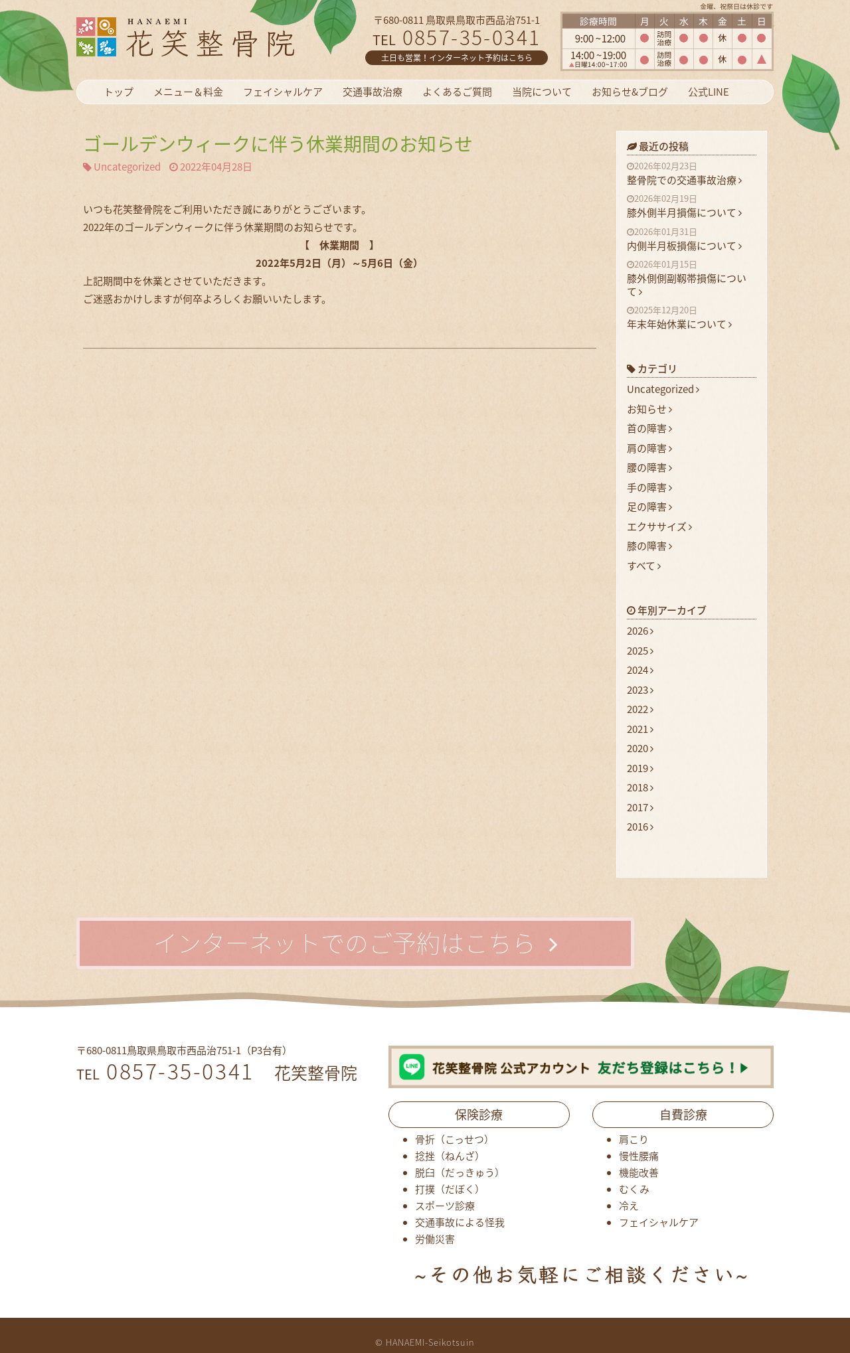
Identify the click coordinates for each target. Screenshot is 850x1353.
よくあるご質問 (457, 91)
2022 (640, 709)
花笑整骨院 (217, 36)
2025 (640, 650)
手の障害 (649, 487)
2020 (640, 748)
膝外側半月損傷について (691, 206)
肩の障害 (649, 448)
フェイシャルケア (283, 91)
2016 (640, 826)
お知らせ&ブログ (630, 91)
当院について (542, 91)
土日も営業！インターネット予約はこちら (457, 58)
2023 (640, 689)
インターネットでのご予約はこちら (355, 943)
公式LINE (708, 91)
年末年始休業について (691, 318)
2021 (640, 729)
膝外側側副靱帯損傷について (691, 278)
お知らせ (649, 409)
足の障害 (649, 506)
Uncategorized (127, 167)
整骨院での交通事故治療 (691, 174)
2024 (640, 670)
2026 (640, 630)
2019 (640, 768)
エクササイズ (659, 526)
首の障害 (649, 428)
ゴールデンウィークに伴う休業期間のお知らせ (278, 143)
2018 (640, 787)
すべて (644, 565)
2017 (640, 807)
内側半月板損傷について (691, 239)
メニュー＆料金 (188, 91)
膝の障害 (649, 545)
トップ (118, 91)
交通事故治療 (372, 91)
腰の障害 (649, 467)
